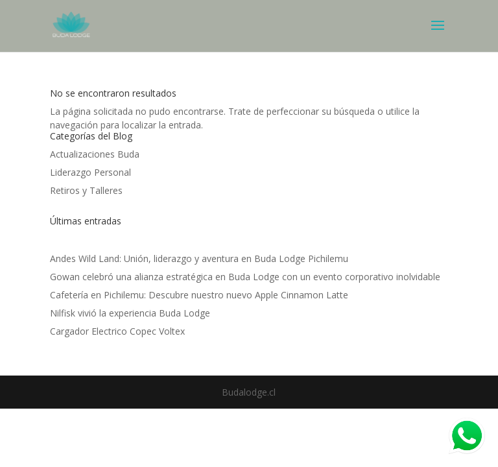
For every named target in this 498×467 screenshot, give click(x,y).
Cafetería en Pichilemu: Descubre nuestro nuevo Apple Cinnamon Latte (199, 295)
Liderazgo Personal (90, 172)
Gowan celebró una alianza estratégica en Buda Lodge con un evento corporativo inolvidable (245, 276)
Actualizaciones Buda (94, 154)
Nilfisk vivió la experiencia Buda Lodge (130, 313)
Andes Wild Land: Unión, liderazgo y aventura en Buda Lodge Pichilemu (199, 258)
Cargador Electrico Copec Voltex (117, 331)
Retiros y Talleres (86, 190)
